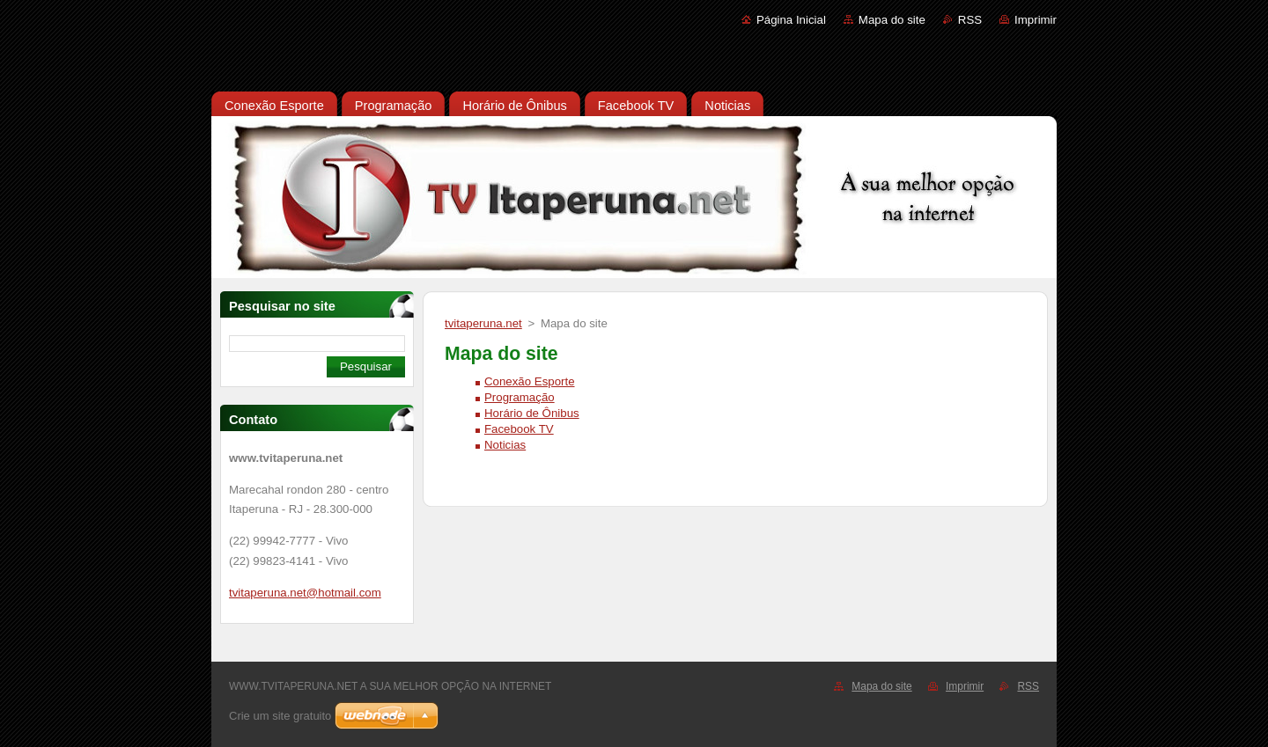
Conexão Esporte (529, 381)
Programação (519, 397)
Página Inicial (791, 19)
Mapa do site (892, 19)
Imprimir (1035, 19)
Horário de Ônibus (531, 413)
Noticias (505, 444)
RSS (970, 19)
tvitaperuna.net (483, 323)
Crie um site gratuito (280, 715)
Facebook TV (519, 429)
